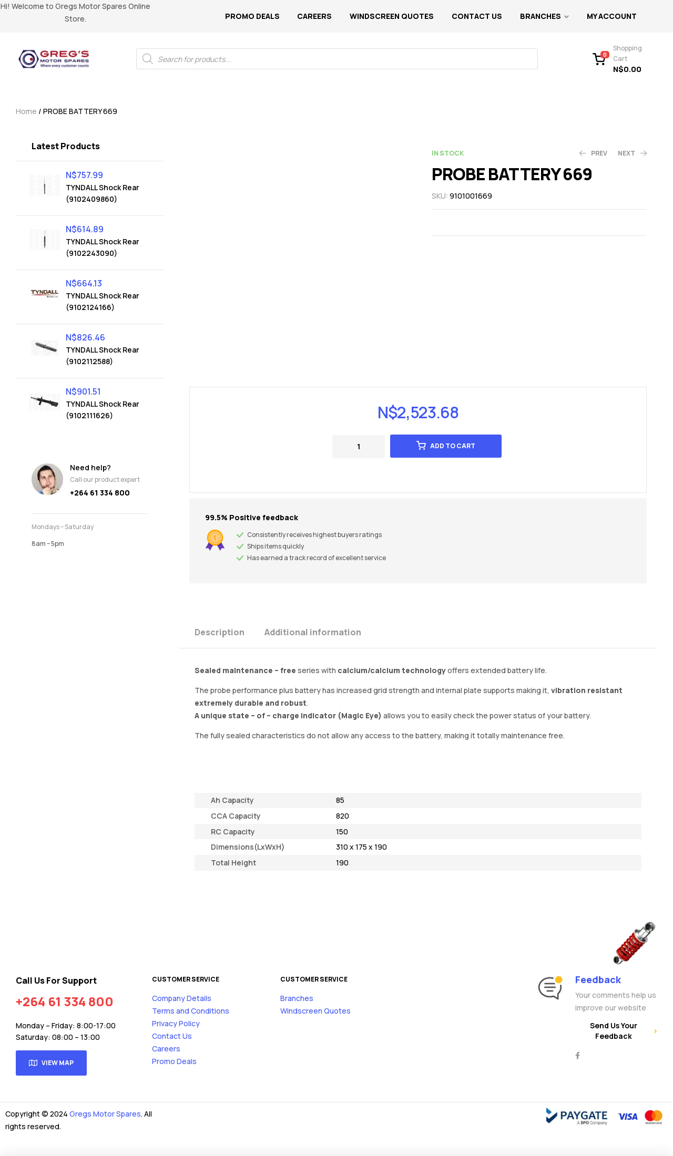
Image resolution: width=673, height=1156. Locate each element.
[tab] (229, 631)
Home (26, 111)
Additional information (312, 632)
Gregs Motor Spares (105, 1114)
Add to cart (452, 445)
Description (219, 632)
